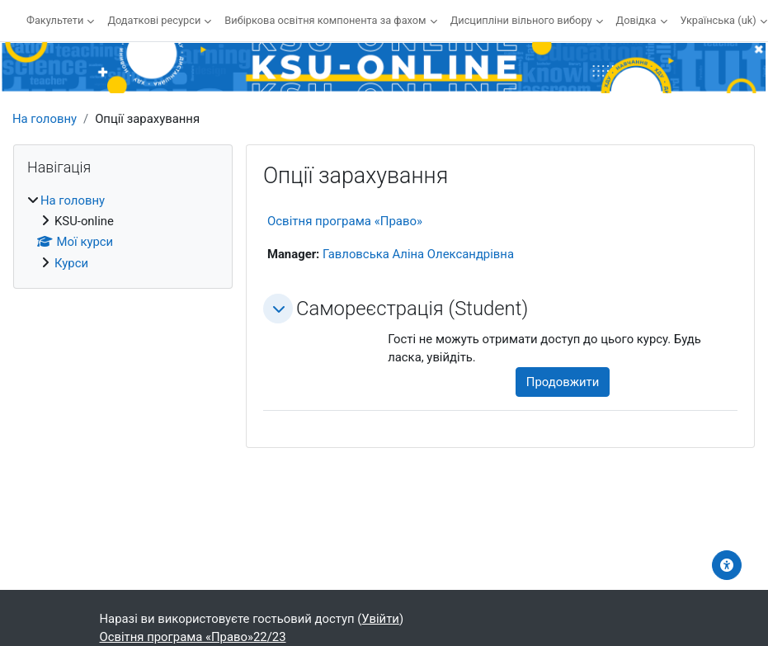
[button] (278, 308)
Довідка (636, 20)
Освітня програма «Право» (344, 221)
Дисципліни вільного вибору (521, 20)
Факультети (54, 20)
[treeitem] (123, 231)
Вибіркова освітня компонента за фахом (325, 20)
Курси (71, 263)
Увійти (380, 618)
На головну (44, 118)
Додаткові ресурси (153, 20)
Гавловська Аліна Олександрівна (418, 254)
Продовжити (563, 382)
